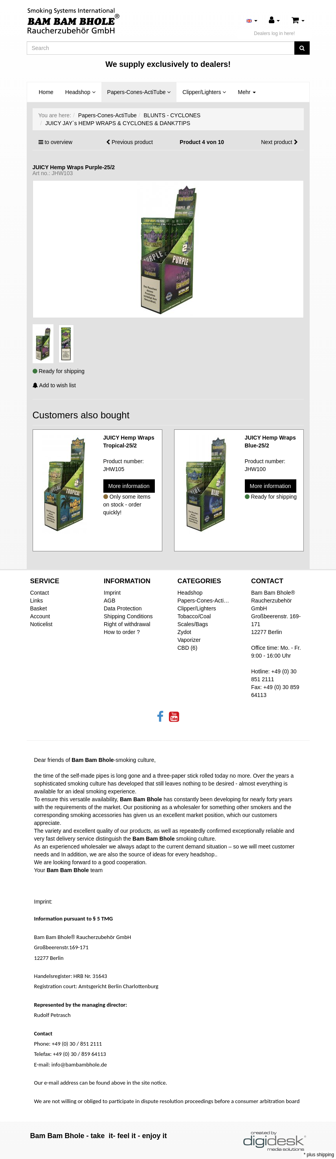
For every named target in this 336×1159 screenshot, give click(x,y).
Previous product (132, 142)
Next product (276, 142)
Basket (38, 608)
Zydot (184, 632)
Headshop (80, 92)
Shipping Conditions (128, 616)
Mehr (247, 92)
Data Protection (123, 608)
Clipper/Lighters (204, 92)
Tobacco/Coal (194, 616)
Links (36, 600)
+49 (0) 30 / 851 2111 (77, 1043)
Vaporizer (189, 640)
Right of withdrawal (127, 624)
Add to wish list (54, 385)
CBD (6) (188, 648)
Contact (39, 593)
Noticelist (41, 624)
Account (40, 616)
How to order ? (122, 632)
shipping (325, 1154)
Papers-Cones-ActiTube (139, 92)
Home (46, 92)
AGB (110, 600)
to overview (58, 142)
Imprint (112, 593)
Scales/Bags (193, 624)
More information (129, 486)
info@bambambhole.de (79, 1064)
